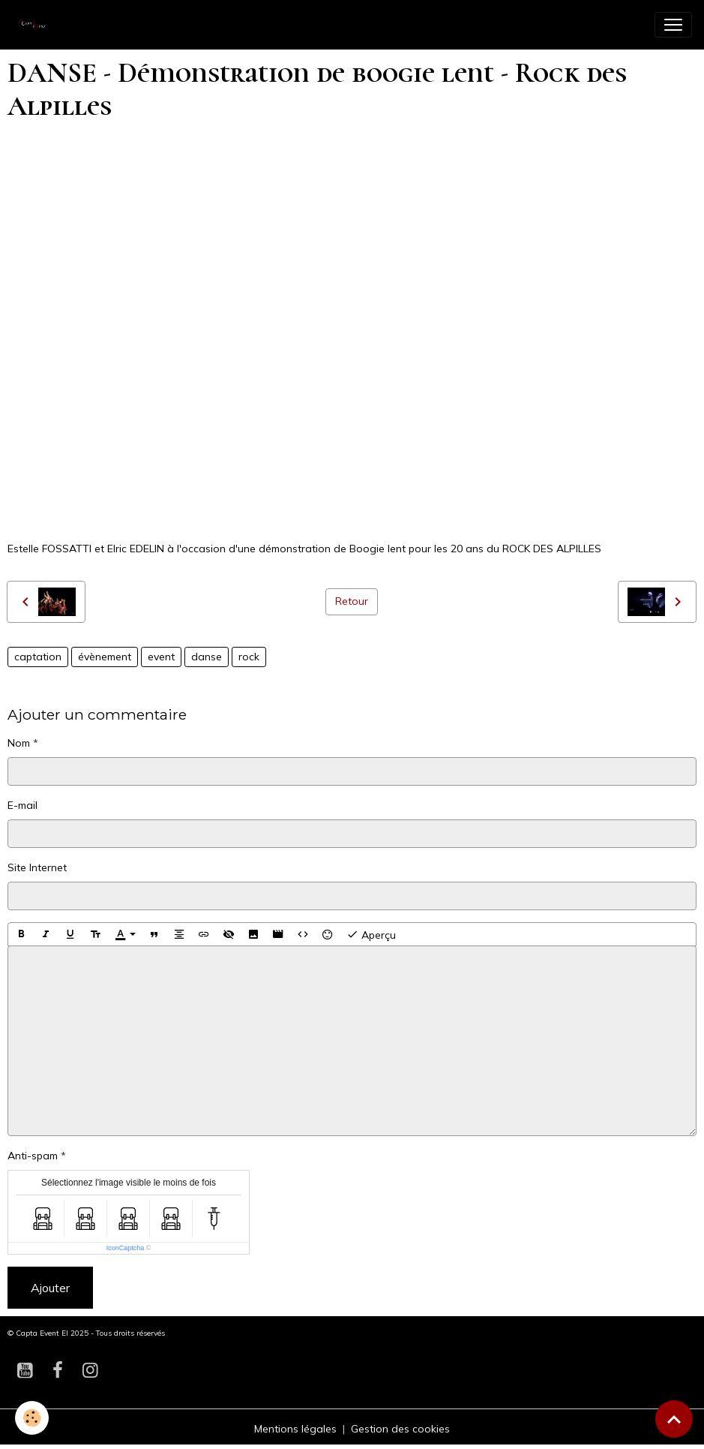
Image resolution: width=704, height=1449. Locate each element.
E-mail (22, 805)
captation (37, 656)
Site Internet (37, 867)
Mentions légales (295, 1428)
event (161, 656)
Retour (351, 601)
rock (248, 656)
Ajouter (50, 1287)
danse (206, 656)
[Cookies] (32, 1418)
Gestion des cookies (400, 1428)
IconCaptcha (125, 1248)
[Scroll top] (674, 1419)
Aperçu (371, 934)
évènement (104, 656)
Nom (18, 743)
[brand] (37, 25)
